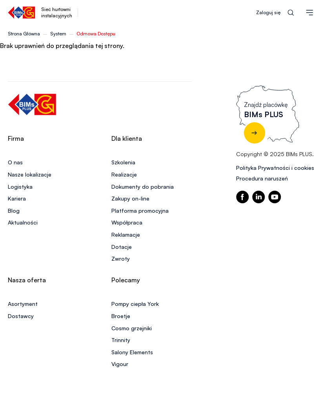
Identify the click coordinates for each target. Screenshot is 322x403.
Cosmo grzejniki (131, 328)
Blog (14, 210)
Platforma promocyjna (140, 210)
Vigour (119, 364)
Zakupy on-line (130, 198)
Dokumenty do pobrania (142, 186)
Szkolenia (123, 162)
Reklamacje (125, 234)
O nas (15, 162)
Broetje (120, 316)
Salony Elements (132, 352)
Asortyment (23, 303)
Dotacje (121, 246)
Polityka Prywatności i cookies (275, 167)
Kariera (17, 198)
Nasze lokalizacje (29, 174)
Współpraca (126, 222)
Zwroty (120, 258)
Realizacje (124, 174)
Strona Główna (24, 34)
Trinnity (120, 340)
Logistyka (20, 186)
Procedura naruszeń (262, 178)
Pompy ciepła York (135, 303)
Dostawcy (21, 316)
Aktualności (23, 222)
